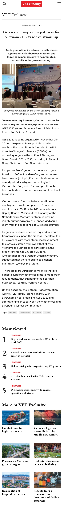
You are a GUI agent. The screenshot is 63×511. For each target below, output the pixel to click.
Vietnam (47, 312)
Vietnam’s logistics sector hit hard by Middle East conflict (46, 431)
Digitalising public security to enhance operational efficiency (31, 391)
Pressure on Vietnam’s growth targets (15, 462)
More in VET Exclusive (24, 405)
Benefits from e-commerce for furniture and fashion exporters (46, 495)
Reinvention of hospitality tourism (13, 492)
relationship (37, 312)
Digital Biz (16, 335)
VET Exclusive (14, 15)
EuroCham (12, 312)
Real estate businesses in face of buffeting (47, 462)
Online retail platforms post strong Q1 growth (36, 366)
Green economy (25, 312)
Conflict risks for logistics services (12, 429)
